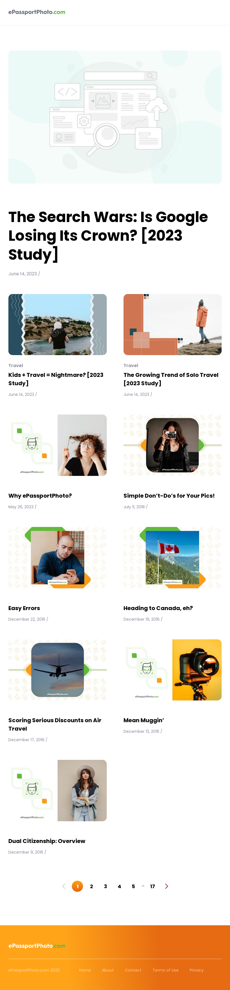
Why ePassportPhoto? (40, 496)
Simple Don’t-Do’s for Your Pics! (169, 496)
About (108, 970)
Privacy (197, 970)
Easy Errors (24, 608)
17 (152, 886)
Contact (133, 970)
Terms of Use (166, 970)
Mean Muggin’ (144, 720)
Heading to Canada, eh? (158, 608)
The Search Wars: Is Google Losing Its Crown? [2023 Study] (108, 236)
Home (85, 970)
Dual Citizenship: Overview (46, 841)
